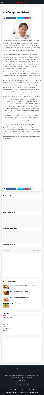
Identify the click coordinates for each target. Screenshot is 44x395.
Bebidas (5, 320)
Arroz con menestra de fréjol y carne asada (22, 285)
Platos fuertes (6, 328)
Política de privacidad (11, 392)
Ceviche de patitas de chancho (19, 297)
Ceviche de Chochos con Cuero (19, 291)
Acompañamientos (7, 317)
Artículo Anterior (6, 250)
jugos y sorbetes (7, 333)
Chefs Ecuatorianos (11, 8)
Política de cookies (23, 392)
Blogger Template (33, 390)
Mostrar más (38, 195)
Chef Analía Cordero (9, 212)
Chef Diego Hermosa (9, 244)
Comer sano (6, 324)
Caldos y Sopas (7, 322)
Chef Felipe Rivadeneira (10, 228)
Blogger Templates (16, 390)
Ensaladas (5, 326)
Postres (5, 330)
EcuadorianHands (33, 392)
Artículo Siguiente (37, 250)
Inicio (4, 8)
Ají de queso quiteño (16, 303)
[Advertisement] (22, 150)
